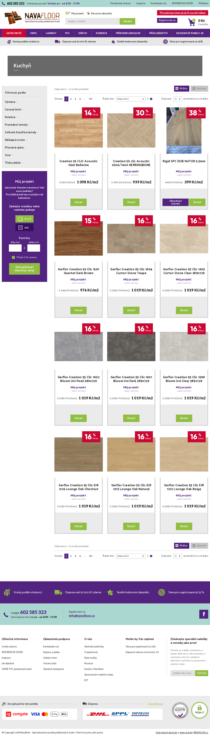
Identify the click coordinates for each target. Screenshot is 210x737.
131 (90, 99)
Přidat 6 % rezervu (27, 257)
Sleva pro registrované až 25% (141, 647)
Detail (79, 202)
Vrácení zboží (49, 663)
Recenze (88, 663)
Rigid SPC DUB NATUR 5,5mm (184, 161)
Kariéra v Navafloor (94, 669)
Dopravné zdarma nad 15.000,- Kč (142, 652)
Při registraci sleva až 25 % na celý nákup (181, 13)
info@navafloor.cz (82, 615)
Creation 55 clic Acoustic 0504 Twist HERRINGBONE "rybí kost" (131, 163)
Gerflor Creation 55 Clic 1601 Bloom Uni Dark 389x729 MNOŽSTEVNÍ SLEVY (131, 379)
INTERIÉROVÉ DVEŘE (182, 3)
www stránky (186, 733)
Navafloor (32, 12)
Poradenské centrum (120, 3)
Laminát (51, 33)
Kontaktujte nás (158, 3)
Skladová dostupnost (53, 669)
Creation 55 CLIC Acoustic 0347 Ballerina (78, 163)
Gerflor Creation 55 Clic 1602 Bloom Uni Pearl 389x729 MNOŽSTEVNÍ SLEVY (79, 379)
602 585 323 (33, 612)
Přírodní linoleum (128, 33)
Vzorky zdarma (9, 647)
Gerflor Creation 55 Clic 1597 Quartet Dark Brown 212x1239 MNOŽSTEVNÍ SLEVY (78, 271)
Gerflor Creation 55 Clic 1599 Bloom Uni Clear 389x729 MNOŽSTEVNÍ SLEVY (184, 379)
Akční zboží (13, 33)
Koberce (101, 33)
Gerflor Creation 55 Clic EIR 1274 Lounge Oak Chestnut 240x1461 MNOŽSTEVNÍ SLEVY (78, 487)
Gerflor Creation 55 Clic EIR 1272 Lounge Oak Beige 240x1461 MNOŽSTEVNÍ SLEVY (184, 487)
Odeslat (201, 673)
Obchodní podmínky (94, 647)
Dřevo (83, 33)
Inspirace (140, 3)
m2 (23, 227)
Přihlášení (203, 3)
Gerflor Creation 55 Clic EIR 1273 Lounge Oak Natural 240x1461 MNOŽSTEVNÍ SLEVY (131, 487)
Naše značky (90, 658)
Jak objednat (8, 663)
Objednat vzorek (175, 202)
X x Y (24, 219)
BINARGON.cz (201, 733)
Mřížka (181, 89)
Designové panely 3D (190, 33)
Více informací (155, 704)
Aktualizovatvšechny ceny (24, 269)
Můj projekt (74, 14)
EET (86, 680)
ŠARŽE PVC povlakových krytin (17, 669)
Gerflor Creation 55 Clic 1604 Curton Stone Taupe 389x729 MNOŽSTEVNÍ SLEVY (131, 271)
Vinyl (33, 33)
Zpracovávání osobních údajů (98, 675)
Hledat (127, 21)
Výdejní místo (50, 658)
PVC (67, 33)
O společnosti (91, 652)
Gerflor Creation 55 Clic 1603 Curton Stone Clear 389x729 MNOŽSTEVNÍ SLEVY (184, 271)
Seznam (199, 89)
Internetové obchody (166, 733)
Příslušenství (158, 33)
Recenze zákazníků (99, 14)
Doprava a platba (51, 652)
